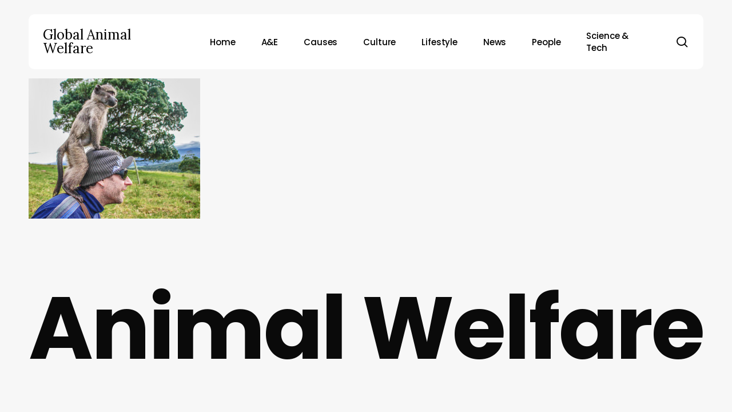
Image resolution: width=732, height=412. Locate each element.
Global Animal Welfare (87, 42)
